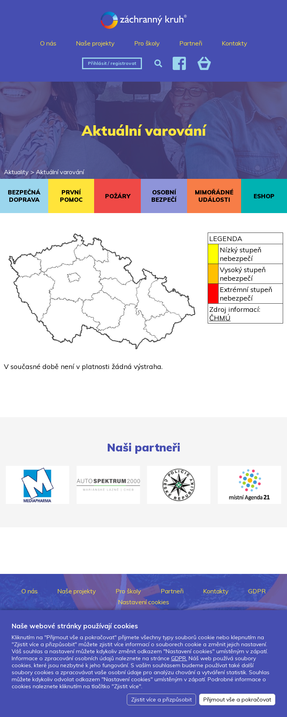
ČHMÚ (220, 317)
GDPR (257, 591)
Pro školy (147, 43)
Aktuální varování (60, 172)
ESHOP (264, 196)
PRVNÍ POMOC (71, 196)
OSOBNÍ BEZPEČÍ (164, 196)
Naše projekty (95, 43)
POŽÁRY (117, 196)
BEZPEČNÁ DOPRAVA (24, 196)
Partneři (190, 43)
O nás (48, 43)
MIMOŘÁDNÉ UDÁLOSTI (214, 196)
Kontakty (234, 43)
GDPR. (179, 658)
